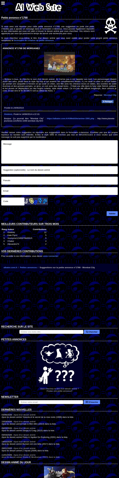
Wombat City (110, 95)
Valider (112, 213)
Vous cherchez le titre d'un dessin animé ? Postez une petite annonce (59, 366)
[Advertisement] (59, 300)
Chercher (91, 332)
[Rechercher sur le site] (51, 332)
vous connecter (50, 256)
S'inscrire (92, 402)
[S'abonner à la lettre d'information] (51, 402)
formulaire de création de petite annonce (34, 40)
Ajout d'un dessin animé (24, 415)
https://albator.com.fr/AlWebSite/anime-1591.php (70, 118)
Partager (107, 102)
